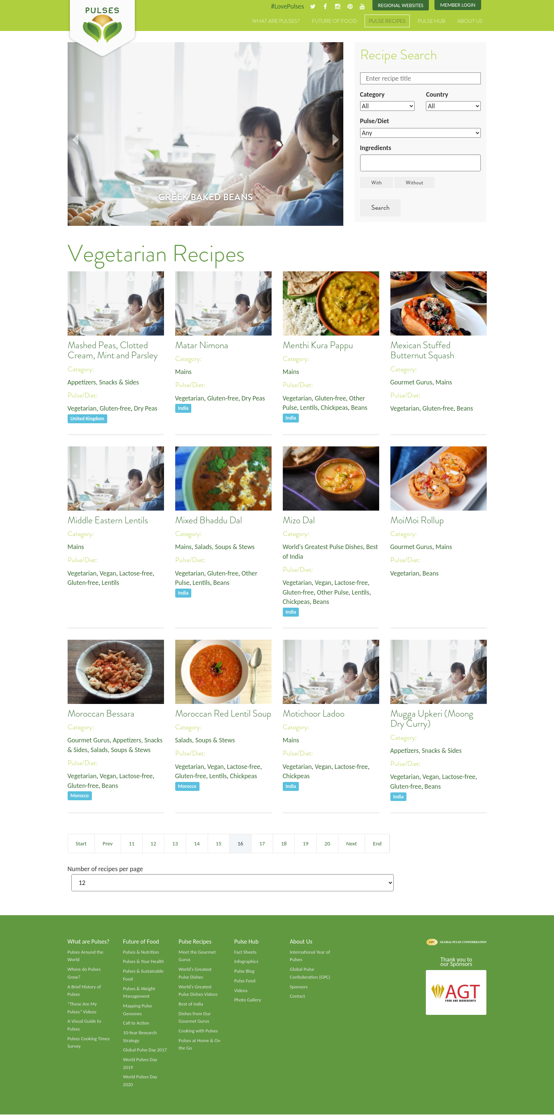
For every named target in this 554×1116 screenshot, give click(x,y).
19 (305, 844)
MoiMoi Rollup (417, 521)
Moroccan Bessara (101, 714)
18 (284, 844)
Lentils (309, 408)
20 (327, 844)
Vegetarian (82, 409)
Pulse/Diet (375, 121)
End (377, 844)
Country (437, 94)
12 (153, 844)
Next (351, 844)
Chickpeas (335, 408)
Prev (108, 844)
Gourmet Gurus (411, 382)
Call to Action (136, 1025)
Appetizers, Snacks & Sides (104, 382)
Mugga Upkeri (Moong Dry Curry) (431, 719)
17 (262, 844)
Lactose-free (137, 574)
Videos (241, 992)
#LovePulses (286, 6)
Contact (297, 997)
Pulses (102, 29)
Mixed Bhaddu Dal (208, 521)
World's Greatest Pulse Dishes (323, 547)
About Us (470, 21)
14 (196, 844)
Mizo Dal (299, 521)
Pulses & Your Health (143, 963)
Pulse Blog (244, 972)
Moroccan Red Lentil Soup (223, 714)
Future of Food (334, 21)
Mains (183, 372)
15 (219, 844)
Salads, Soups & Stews (225, 547)
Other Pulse (333, 593)
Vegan (108, 574)
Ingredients (375, 148)
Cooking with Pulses (198, 1032)
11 (131, 844)
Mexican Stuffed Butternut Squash (422, 350)
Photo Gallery (247, 1001)
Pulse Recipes (387, 21)
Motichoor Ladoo (313, 714)
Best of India (191, 1005)
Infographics (246, 963)
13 (175, 844)
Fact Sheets (245, 953)
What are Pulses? (276, 21)
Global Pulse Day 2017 (145, 1051)
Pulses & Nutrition (141, 953)
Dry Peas (146, 409)
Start (81, 844)
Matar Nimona (201, 345)
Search (380, 207)
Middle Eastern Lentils (108, 521)
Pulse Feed (245, 982)
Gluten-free (115, 409)
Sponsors (299, 988)
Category (372, 94)
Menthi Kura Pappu (318, 345)
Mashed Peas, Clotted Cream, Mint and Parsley (113, 350)
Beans (360, 408)
